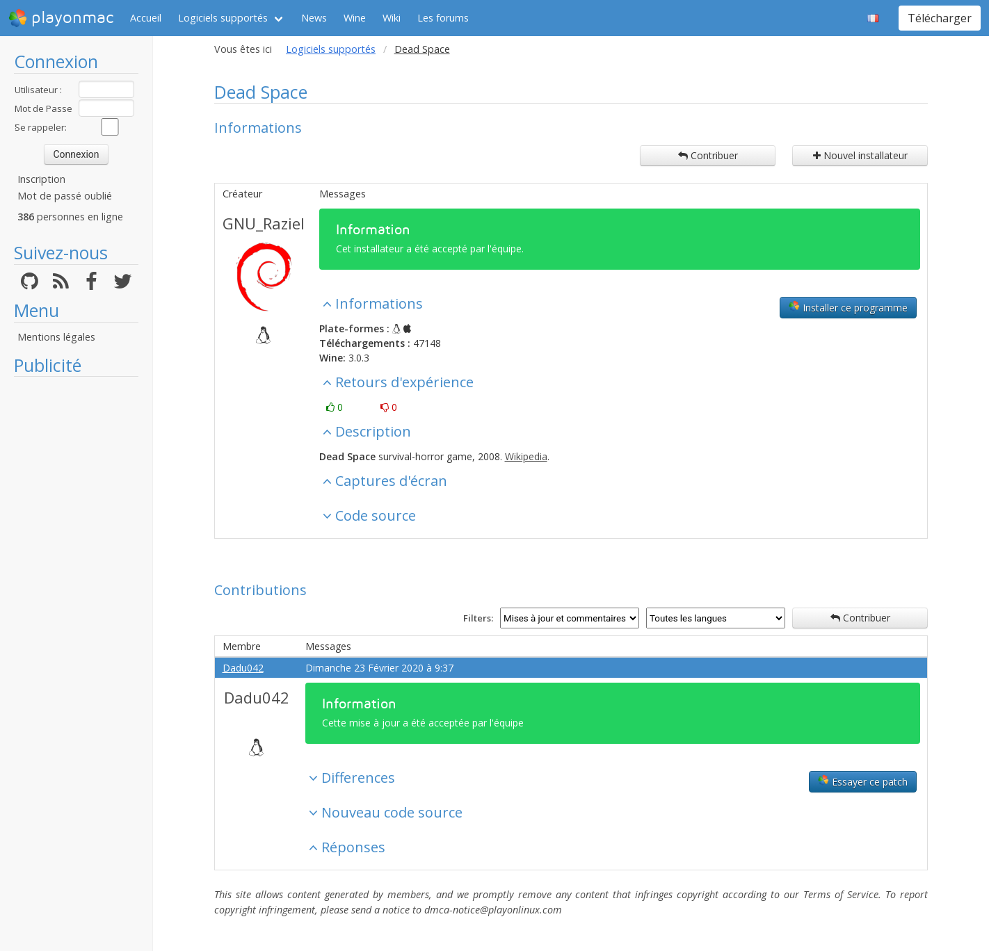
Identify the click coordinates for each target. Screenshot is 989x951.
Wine (355, 17)
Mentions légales (56, 336)
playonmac (60, 18)
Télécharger (940, 18)
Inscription (41, 179)
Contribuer (708, 155)
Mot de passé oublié (64, 195)
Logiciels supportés (223, 17)
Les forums (443, 17)
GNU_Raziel (264, 223)
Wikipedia (526, 456)
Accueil (145, 17)
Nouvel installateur (860, 155)
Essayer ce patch (863, 781)
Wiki (392, 17)
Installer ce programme (848, 307)
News (314, 17)
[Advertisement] (76, 592)
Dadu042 (243, 667)
